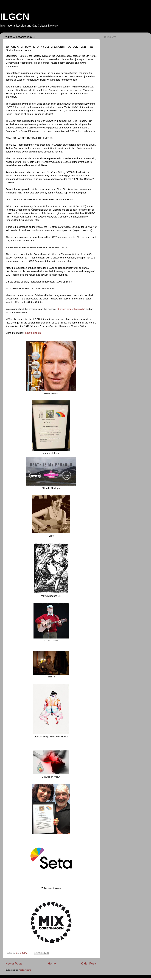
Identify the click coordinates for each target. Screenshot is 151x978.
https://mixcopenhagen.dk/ (70, 309)
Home (52, 963)
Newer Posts (14, 963)
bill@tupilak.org (33, 332)
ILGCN (14, 16)
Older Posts (89, 963)
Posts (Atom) (25, 970)
